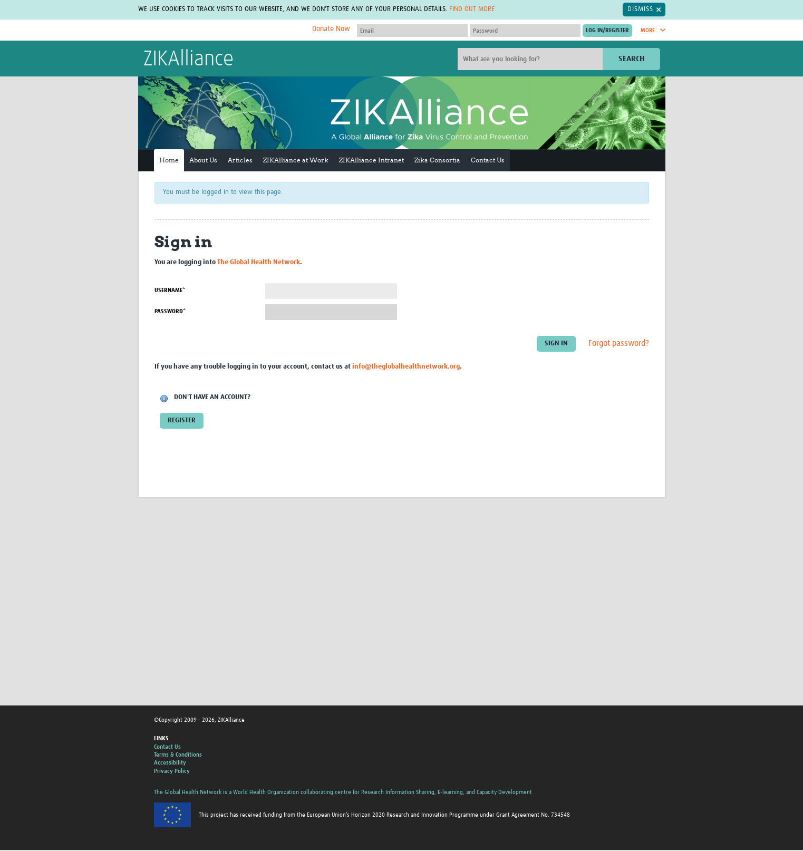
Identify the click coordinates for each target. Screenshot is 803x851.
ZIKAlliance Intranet (371, 160)
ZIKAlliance (188, 59)
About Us (203, 160)
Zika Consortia (437, 160)
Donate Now (331, 29)
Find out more (472, 9)
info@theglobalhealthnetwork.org (406, 366)
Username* (169, 290)
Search (631, 59)
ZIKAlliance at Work (295, 160)
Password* (170, 311)
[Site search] (531, 59)
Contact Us (488, 160)
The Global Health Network (222, 30)
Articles (240, 160)
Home (169, 160)
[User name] (412, 30)
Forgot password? (618, 343)
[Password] (525, 30)
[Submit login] (607, 30)
